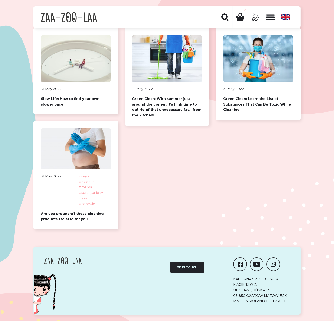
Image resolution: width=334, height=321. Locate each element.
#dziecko (87, 182)
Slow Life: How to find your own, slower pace (70, 101)
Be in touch (187, 267)
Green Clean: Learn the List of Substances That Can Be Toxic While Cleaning (257, 104)
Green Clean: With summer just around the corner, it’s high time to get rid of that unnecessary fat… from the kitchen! (167, 107)
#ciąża (84, 176)
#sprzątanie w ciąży (91, 195)
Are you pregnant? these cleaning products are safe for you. (72, 216)
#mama (85, 187)
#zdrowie (87, 204)
